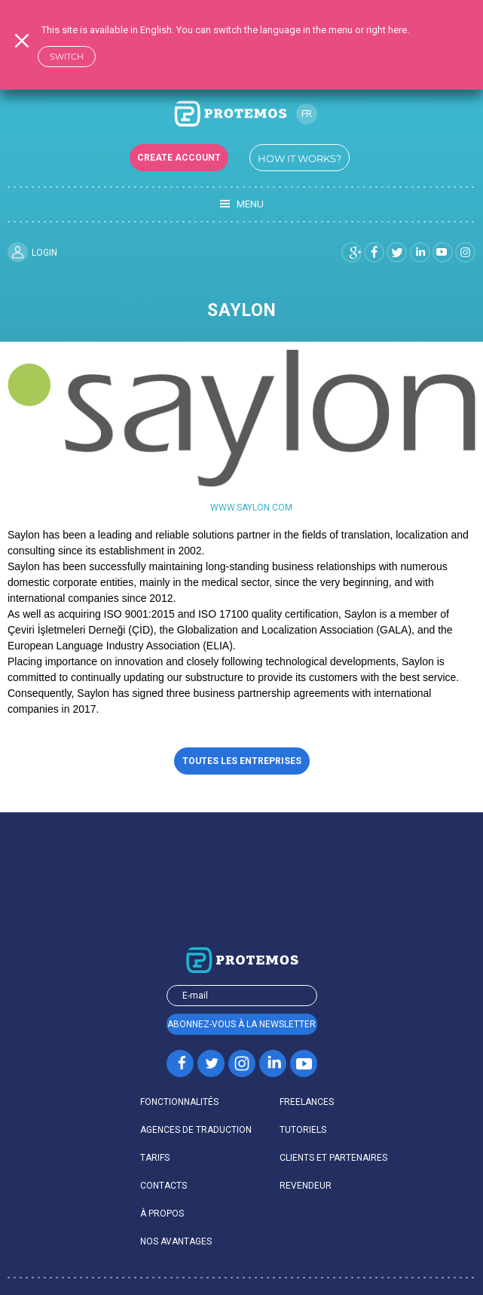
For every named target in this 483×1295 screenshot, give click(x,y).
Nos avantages (176, 1241)
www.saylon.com (251, 507)
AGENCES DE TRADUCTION (196, 1130)
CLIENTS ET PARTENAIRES (333, 1157)
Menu (242, 204)
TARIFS (155, 1157)
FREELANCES (307, 1102)
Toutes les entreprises (241, 761)
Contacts (163, 1185)
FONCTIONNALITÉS (179, 1102)
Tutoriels (303, 1130)
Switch (67, 56)
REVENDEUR (306, 1185)
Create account (179, 157)
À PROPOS (162, 1213)
